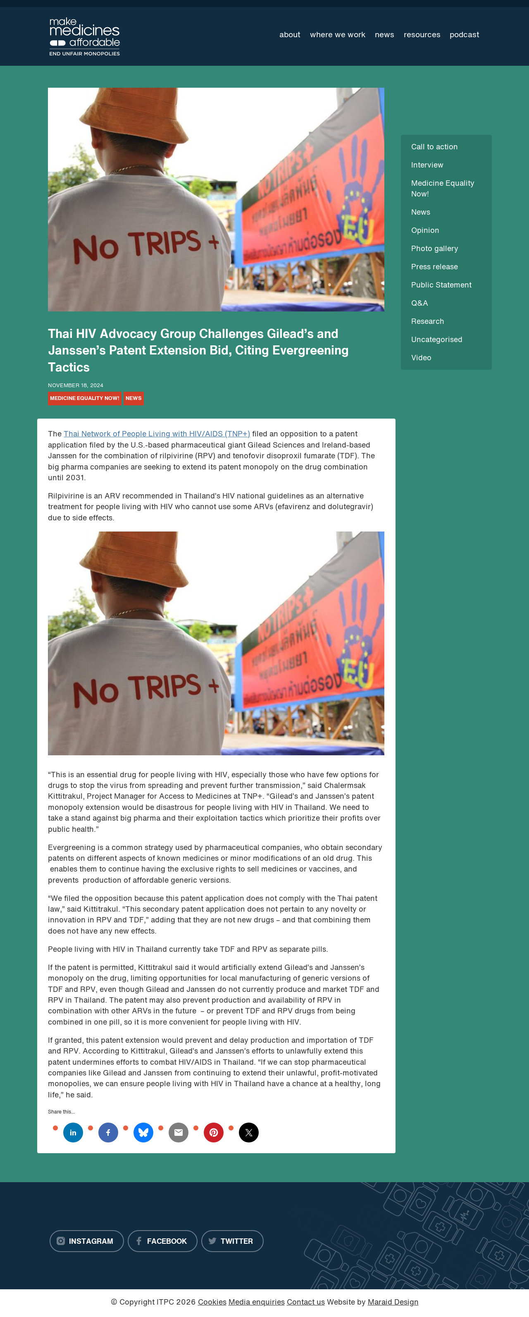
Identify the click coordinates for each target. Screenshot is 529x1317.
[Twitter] (232, 1241)
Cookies (212, 1302)
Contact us (306, 1302)
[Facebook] (163, 1241)
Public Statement (441, 285)
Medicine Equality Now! (84, 398)
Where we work (338, 35)
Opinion (425, 231)
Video (421, 358)
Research (427, 322)
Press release (434, 267)
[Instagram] (87, 1241)
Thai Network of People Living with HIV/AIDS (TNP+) (157, 434)
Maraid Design (393, 1302)
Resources (422, 35)
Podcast (464, 35)
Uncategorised (436, 340)
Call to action (434, 147)
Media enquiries (257, 1302)
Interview (427, 165)
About (289, 35)
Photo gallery (434, 249)
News (384, 35)
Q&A (419, 303)
